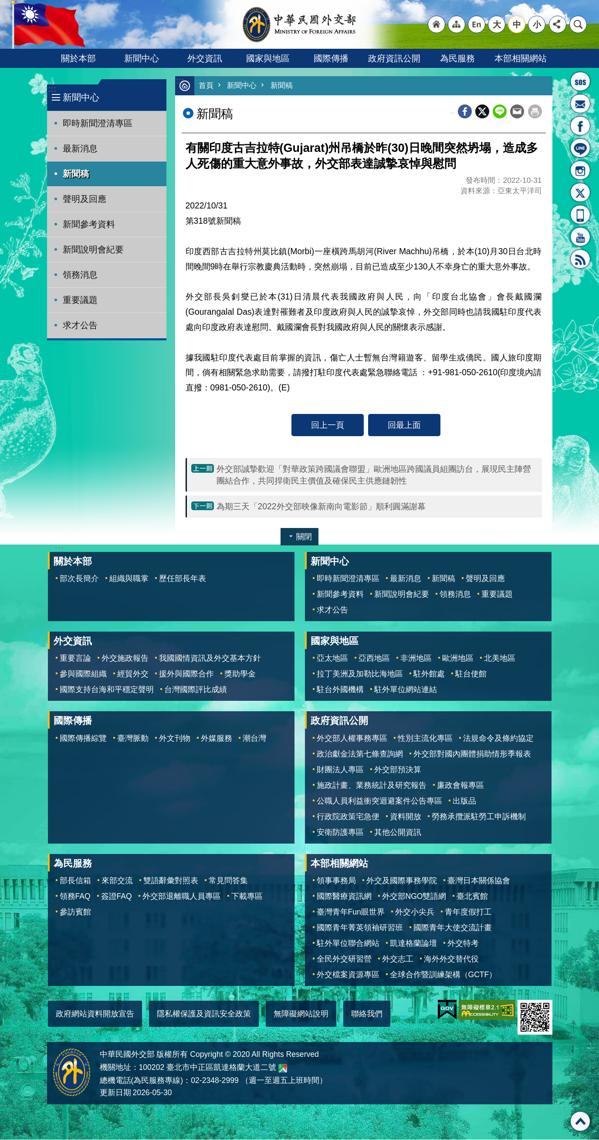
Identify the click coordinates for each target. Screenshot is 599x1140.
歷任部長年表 (182, 579)
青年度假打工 (468, 912)
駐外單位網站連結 (405, 690)
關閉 (304, 537)
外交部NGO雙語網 (414, 896)
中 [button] (517, 24)
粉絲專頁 (580, 125)
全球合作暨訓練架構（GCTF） (443, 975)
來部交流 (117, 881)
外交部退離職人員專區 (181, 896)
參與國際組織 (83, 674)
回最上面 (404, 425)
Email (517, 112)
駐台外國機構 (340, 690)
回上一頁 (327, 425)
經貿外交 (133, 674)
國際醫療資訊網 (344, 896)
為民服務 (457, 58)
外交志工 (397, 959)
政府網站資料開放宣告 (95, 1014)
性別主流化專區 (425, 738)
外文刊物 (174, 738)
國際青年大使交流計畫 (452, 928)
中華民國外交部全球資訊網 (300, 24)
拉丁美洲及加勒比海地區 (360, 674)
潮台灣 (254, 738)
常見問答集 (228, 881)
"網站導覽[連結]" (456, 24)
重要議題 (80, 300)
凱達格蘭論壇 (413, 943)
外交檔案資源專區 (348, 975)
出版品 (464, 801)
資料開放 (405, 817)
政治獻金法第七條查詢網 (360, 754)
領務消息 (80, 274)
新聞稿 (76, 173)
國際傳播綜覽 (83, 738)
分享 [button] (557, 24)
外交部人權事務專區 (352, 738)
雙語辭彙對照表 (170, 881)
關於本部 (78, 58)
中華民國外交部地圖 (282, 1068)
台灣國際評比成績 (195, 690)
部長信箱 (580, 103)
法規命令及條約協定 (498, 738)
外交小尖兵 (414, 912)
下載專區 (247, 896)
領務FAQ (75, 896)
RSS (580, 259)
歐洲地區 (458, 658)
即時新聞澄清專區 (97, 123)
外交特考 (463, 943)
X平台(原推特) (580, 192)
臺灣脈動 (133, 738)
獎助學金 (240, 674)
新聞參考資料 (89, 224)
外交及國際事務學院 (401, 881)
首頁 (206, 86)
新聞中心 (141, 58)
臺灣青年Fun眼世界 (351, 912)
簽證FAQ (116, 896)
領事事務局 (336, 881)
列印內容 (535, 112)
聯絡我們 (366, 1014)
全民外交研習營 (344, 959)
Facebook (465, 112)
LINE (580, 148)
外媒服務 (216, 738)
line (500, 112)
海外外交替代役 (451, 959)
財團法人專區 (340, 770)
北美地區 (499, 658)
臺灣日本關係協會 (478, 881)
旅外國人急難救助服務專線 (580, 81)
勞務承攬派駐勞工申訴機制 (479, 817)
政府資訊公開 (394, 58)
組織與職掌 (129, 579)
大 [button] (497, 24)
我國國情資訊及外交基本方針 (210, 658)
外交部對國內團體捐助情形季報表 (472, 754)
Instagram (580, 170)
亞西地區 (374, 658)
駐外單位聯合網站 (348, 943)
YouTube (580, 236)
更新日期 (115, 1093)
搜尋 (578, 24)
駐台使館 (471, 674)
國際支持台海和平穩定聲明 (107, 690)
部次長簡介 (79, 579)
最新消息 (80, 148)
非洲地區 (416, 658)
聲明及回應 (84, 199)
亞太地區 (332, 658)
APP (580, 214)
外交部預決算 (397, 770)
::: (52, 89)
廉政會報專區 (460, 785)
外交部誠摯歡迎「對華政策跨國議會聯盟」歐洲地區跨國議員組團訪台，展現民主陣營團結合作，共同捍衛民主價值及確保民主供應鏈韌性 (374, 475)
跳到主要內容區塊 (4, 4)
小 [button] (537, 24)
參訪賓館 (75, 912)
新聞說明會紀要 (93, 249)
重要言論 (75, 658)
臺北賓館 (472, 896)
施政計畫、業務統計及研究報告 (371, 785)
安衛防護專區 (340, 832)
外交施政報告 (125, 658)
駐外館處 (429, 674)
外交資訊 (204, 58)
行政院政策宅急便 (348, 817)
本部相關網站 (520, 58)
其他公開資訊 (397, 832)
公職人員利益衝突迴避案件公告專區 (379, 801)
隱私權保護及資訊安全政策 (204, 1014)
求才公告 (80, 325)
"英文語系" (476, 24)
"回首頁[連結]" (436, 24)
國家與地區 (268, 58)
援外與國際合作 (186, 674)
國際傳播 (331, 58)
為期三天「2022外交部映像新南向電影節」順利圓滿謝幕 (321, 506)
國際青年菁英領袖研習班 (360, 928)
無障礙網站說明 (301, 1014)
